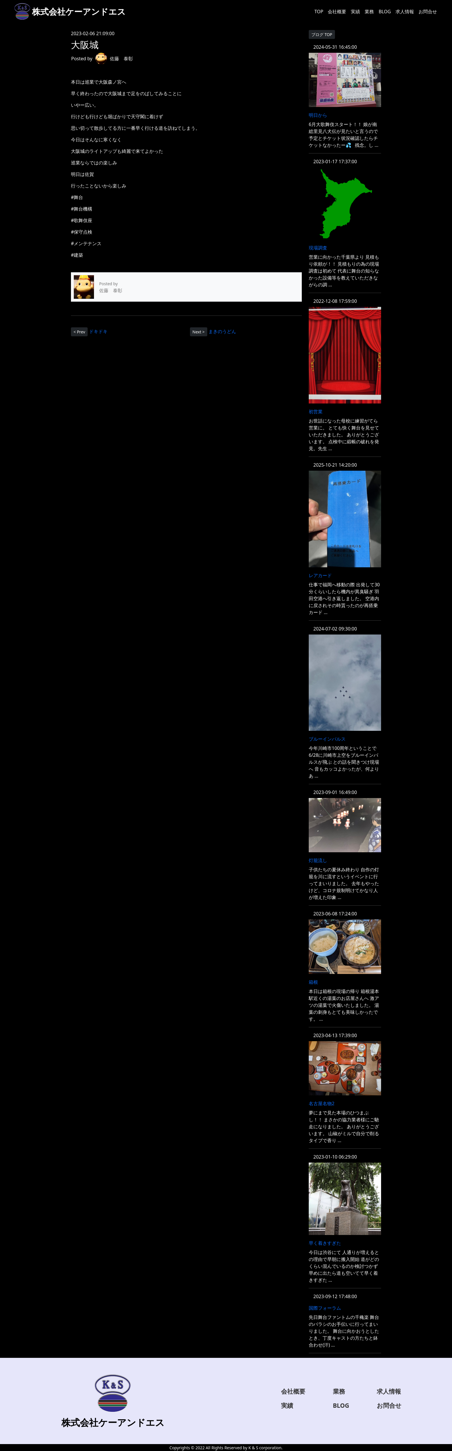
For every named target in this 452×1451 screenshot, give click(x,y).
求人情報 (405, 11)
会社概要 (337, 11)
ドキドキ (98, 331)
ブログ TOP (321, 34)
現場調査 (318, 248)
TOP (318, 11)
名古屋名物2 (321, 1103)
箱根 (313, 982)
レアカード (320, 575)
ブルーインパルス (327, 739)
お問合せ (428, 11)
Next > (199, 332)
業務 (369, 11)
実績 (355, 11)
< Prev (79, 332)
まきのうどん (222, 331)
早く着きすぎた (325, 1243)
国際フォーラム (325, 1308)
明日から (318, 115)
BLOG (384, 11)
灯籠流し (318, 860)
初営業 (316, 411)
